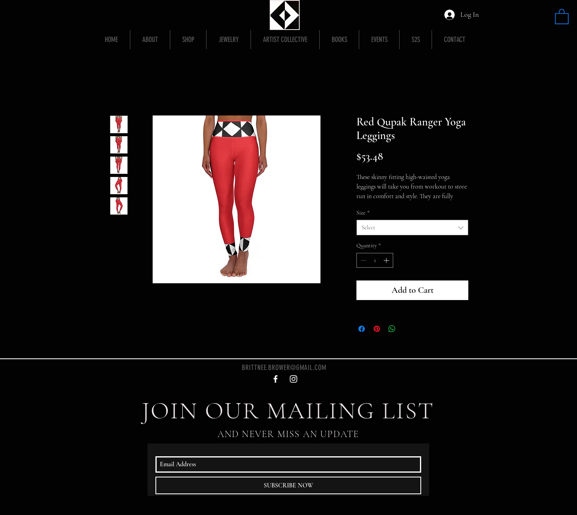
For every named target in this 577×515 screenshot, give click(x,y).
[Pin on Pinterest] (377, 329)
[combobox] (412, 227)
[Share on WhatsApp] (392, 329)
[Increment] (387, 260)
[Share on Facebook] (361, 329)
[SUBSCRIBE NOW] (288, 485)
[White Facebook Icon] (276, 379)
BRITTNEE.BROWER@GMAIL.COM (284, 367)
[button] (562, 16)
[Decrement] (363, 260)
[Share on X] (407, 329)
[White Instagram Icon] (293, 379)
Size (363, 212)
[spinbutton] (375, 260)
